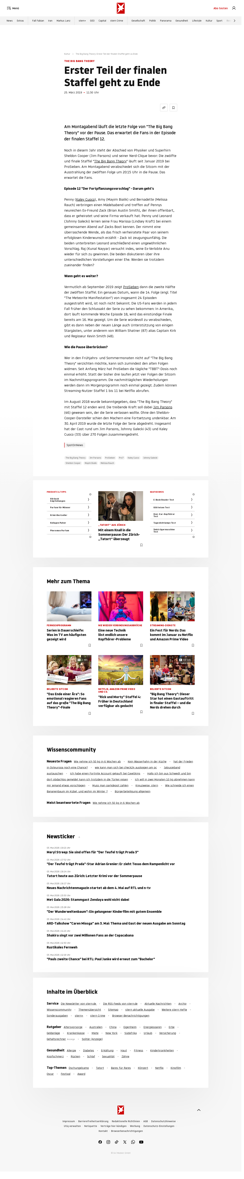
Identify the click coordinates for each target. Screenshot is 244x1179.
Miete (95, 1033)
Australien (95, 1027)
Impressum (68, 1121)
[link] (233, 8)
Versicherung (167, 1033)
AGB (145, 1121)
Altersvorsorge (73, 1027)
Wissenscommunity (59, 1009)
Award (81, 1074)
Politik (152, 20)
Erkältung (107, 1050)
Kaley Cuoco (85, 199)
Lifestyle (197, 20)
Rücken (75, 1056)
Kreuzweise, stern (146, 785)
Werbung (135, 1126)
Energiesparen (152, 1027)
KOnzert (143, 1068)
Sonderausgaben (57, 1015)
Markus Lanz (63, 20)
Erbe (171, 1027)
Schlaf (91, 1056)
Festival (65, 1074)
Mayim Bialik (91, 463)
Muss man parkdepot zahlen (110, 785)
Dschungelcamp (79, 1068)
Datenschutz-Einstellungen (158, 1126)
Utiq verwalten (72, 1126)
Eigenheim (129, 1027)
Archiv (182, 1003)
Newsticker (61, 836)
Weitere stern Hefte (174, 1009)
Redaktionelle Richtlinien (126, 1121)
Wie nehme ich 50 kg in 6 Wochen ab (97, 761)
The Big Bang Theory (110, 161)
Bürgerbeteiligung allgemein (132, 791)
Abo (221, 8)
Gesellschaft (138, 20)
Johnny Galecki (150, 457)
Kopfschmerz (55, 1056)
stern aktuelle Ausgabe (140, 1009)
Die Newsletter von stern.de (79, 1003)
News (10, 20)
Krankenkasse (76, 1033)
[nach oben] (199, 1110)
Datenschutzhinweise (163, 1121)
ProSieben (131, 287)
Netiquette (90, 1126)
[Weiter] (234, 20)
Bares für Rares (121, 1068)
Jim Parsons (162, 407)
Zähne (125, 1056)
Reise (230, 20)
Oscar (50, 1074)
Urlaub (148, 1033)
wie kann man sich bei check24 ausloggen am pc (126, 767)
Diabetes (88, 1050)
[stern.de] (121, 8)
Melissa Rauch (107, 463)
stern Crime (116, 20)
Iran (50, 20)
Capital (102, 20)
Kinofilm (176, 1068)
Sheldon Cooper (73, 463)
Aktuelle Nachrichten (158, 1003)
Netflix (159, 1068)
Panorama (165, 20)
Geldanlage (53, 1033)
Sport (219, 20)
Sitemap (113, 1009)
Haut (124, 1050)
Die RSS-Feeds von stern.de (120, 1003)
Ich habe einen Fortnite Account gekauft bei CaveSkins (105, 773)
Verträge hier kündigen (114, 1126)
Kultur (209, 20)
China (112, 1027)
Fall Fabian (38, 20)
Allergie (71, 1050)
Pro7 (121, 457)
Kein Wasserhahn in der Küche (147, 761)
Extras (20, 20)
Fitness (138, 1050)
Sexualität (108, 1056)
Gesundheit (182, 20)
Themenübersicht (89, 1009)
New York (111, 1033)
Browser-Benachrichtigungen (130, 1015)
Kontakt (103, 1131)
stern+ (82, 20)
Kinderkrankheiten (162, 1050)
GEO (92, 20)
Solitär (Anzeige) (92, 1039)
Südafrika (130, 1033)
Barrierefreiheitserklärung (93, 1121)
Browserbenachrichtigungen (127, 1131)
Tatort (100, 1068)
